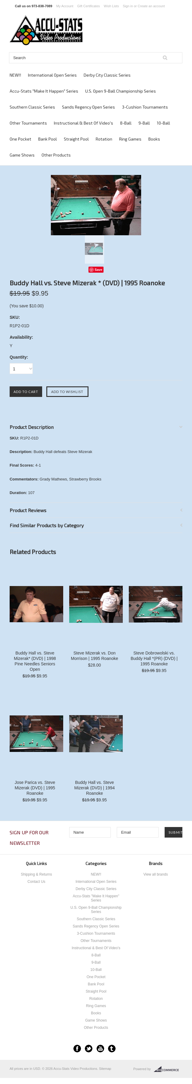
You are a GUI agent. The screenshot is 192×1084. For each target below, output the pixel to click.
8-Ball (126, 122)
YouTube (100, 1048)
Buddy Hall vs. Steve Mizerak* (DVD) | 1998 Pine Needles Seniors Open (35, 661)
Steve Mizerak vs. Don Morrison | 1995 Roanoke (94, 656)
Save (98, 269)
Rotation (104, 138)
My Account (64, 6)
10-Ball (163, 122)
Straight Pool (76, 138)
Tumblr (112, 1048)
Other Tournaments (28, 122)
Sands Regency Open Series (88, 106)
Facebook (77, 1048)
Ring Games (130, 138)
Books (154, 138)
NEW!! (15, 75)
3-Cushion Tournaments (145, 106)
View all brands (155, 874)
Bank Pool (47, 138)
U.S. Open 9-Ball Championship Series (120, 91)
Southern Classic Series (32, 106)
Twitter (88, 1048)
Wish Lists (111, 6)
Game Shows (22, 154)
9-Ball (144, 122)
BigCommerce (168, 1069)
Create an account (151, 6)
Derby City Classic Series (107, 75)
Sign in (128, 6)
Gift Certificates (88, 6)
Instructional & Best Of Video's (83, 122)
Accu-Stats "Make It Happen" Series (44, 91)
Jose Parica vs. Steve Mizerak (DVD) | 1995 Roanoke (35, 788)
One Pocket (20, 138)
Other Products (56, 154)
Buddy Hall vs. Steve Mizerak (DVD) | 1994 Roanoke (94, 788)
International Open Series (52, 75)
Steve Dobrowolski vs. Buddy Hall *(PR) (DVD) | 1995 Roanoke (154, 658)
